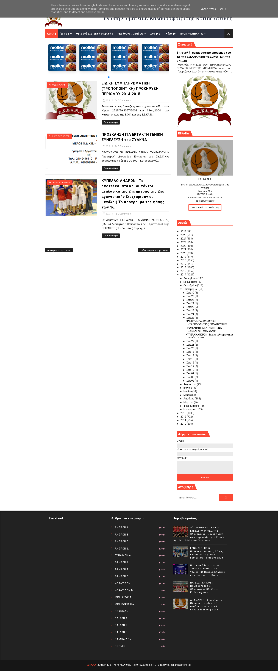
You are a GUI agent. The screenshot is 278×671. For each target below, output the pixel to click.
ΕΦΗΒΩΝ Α (122, 562)
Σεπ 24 (191, 314)
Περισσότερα (111, 122)
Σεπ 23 (191, 317)
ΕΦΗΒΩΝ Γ (122, 576)
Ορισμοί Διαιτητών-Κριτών (94, 33)
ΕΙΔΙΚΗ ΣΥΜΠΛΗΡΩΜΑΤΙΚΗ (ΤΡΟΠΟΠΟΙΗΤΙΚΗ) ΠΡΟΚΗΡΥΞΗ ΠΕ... (207, 323)
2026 (183, 231)
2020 (183, 253)
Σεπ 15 (191, 362)
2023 (183, 242)
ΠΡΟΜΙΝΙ (121, 646)
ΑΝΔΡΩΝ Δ (122, 548)
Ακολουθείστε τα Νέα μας (205, 207)
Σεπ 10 (191, 369)
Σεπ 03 (191, 377)
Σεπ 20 (191, 348)
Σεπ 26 (191, 307)
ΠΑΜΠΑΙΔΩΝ (123, 639)
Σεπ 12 (191, 366)
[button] (109, 77)
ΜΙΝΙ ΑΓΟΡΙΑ (123, 597)
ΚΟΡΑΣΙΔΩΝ (122, 583)
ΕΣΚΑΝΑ (91, 664)
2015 (183, 271)
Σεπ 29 (191, 296)
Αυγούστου (190, 384)
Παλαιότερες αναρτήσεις (154, 250)
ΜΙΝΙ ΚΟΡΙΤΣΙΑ (124, 604)
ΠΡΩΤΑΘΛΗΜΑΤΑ (191, 33)
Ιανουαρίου (190, 409)
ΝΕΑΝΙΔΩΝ (122, 611)
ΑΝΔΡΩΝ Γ (122, 541)
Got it (223, 8)
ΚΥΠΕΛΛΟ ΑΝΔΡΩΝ (61, 182)
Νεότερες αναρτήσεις (59, 250)
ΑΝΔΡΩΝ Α (122, 527)
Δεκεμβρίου (191, 278)
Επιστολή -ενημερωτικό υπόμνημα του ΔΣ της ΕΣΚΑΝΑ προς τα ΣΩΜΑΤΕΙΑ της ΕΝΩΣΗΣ (204, 57)
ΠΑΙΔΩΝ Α (121, 618)
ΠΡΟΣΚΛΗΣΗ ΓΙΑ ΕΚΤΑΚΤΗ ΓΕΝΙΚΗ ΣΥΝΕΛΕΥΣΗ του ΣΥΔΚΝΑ (204, 329)
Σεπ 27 (191, 303)
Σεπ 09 (191, 373)
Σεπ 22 (191, 341)
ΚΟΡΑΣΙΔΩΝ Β (124, 590)
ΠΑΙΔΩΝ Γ (121, 632)
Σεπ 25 (191, 310)
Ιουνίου (188, 391)
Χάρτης (171, 33)
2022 (183, 245)
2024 (183, 238)
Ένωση (64, 33)
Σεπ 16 (191, 359)
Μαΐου (187, 395)
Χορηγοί (156, 33)
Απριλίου (189, 398)
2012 (183, 416)
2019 (183, 256)
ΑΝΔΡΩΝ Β (122, 534)
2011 (183, 420)
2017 (183, 264)
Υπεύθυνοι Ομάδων (130, 33)
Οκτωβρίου (190, 285)
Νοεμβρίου (190, 281)
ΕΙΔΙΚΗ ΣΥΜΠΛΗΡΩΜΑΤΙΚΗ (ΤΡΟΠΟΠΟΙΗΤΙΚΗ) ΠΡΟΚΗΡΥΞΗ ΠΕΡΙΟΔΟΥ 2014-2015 (130, 88)
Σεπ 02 (191, 380)
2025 (183, 235)
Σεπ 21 (191, 344)
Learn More (208, 8)
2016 (183, 267)
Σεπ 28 (191, 299)
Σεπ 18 (191, 351)
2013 (183, 413)
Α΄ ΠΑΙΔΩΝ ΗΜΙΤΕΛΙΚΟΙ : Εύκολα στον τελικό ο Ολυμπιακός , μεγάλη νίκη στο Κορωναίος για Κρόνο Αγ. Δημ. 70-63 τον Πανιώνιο (198, 534)
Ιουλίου (188, 387)
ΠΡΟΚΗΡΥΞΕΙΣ (59, 85)
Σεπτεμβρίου (191, 289)
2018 (183, 260)
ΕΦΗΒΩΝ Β (122, 569)
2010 (183, 423)
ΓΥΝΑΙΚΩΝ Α (123, 555)
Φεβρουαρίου (191, 405)
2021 (183, 249)
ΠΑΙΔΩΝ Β (121, 625)
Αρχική (51, 33)
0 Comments (124, 100)
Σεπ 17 (191, 355)
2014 (183, 274)
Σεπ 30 (191, 292)
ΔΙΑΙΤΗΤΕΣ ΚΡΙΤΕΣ (61, 136)
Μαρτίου (189, 402)
